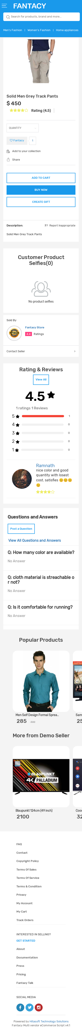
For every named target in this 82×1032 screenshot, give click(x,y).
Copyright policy (27, 861)
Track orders (24, 920)
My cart (21, 911)
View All (41, 379)
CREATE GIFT (41, 201)
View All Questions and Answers (34, 540)
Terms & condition (29, 886)
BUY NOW (41, 189)
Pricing (21, 974)
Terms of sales (26, 869)
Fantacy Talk (24, 983)
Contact (22, 852)
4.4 (28, 334)
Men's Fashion (12, 30)
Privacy (21, 894)
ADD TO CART (41, 177)
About (20, 949)
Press (20, 965)
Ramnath (45, 465)
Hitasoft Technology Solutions (49, 1021)
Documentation (27, 957)
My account (24, 903)
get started (25, 940)
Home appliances (67, 30)
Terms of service (27, 878)
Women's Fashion (39, 30)
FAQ (19, 844)
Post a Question (21, 528)
